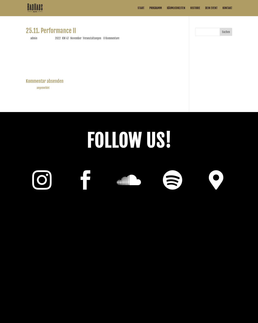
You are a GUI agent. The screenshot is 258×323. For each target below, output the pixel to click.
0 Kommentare (111, 38)
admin (33, 38)
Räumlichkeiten (176, 8)
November (75, 38)
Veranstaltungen (92, 38)
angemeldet (43, 87)
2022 (58, 38)
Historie (195, 8)
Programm (155, 8)
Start (141, 8)
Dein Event (211, 8)
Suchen (226, 32)
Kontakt (227, 8)
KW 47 (65, 38)
